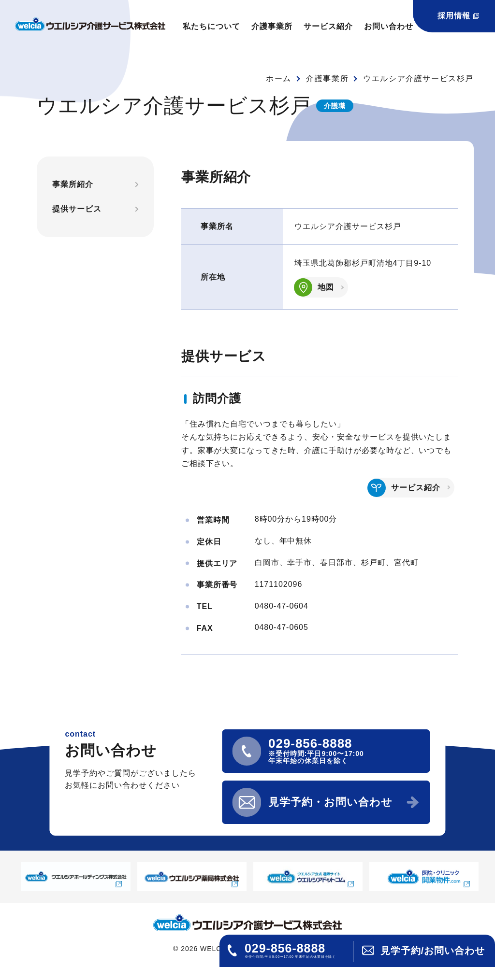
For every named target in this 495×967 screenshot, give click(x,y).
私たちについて (211, 26)
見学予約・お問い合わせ (330, 802)
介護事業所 (271, 26)
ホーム (278, 78)
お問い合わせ (388, 26)
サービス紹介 (328, 26)
